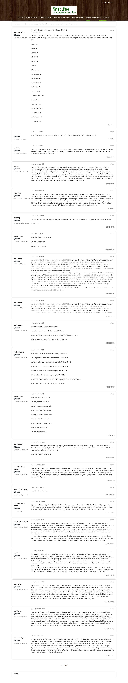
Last (65, 665)
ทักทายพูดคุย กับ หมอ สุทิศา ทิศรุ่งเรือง (37, 24)
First (62, 665)
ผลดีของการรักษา (77, 18)
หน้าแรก (20, 18)
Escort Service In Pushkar (39, 491)
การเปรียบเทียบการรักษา (62, 18)
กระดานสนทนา (18, 24)
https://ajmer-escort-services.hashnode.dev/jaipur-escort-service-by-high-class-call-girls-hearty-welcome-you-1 (69, 262)
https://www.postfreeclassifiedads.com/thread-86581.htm (51, 288)
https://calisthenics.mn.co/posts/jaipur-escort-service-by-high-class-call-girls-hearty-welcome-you (77, 275)
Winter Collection (36, 223)
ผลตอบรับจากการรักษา (93, 18)
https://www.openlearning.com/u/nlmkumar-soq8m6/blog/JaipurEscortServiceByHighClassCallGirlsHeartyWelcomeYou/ (72, 269)
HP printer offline (71, 201)
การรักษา (42, 18)
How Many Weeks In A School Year (57, 38)
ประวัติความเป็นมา (31, 18)
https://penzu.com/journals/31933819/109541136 (48, 290)
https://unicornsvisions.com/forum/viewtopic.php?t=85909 (91, 277)
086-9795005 (108, 3)
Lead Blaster (49, 532)
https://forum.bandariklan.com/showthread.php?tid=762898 (51, 260)
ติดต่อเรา (106, 18)
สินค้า (49, 18)
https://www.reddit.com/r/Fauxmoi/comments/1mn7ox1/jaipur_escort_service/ (58, 273)
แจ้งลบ (112, 30)
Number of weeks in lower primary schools (64, 24)
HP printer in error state (52, 174)
